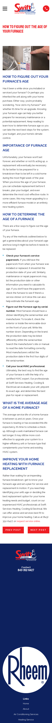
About (26, 709)
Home (26, 703)
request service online (28, 521)
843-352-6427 (26, 570)
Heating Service (26, 719)
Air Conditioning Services (26, 714)
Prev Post (13, 530)
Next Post (38, 530)
